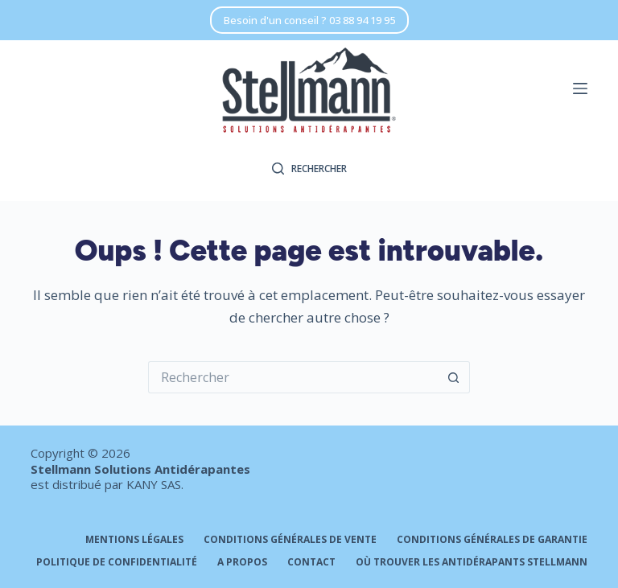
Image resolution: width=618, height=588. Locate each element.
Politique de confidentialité (116, 562)
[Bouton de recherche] (454, 377)
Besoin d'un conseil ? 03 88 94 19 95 (309, 20)
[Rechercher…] (293, 377)
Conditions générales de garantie (492, 539)
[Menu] (580, 88)
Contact (311, 562)
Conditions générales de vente (290, 539)
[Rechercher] (309, 169)
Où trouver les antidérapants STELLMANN (471, 562)
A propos (242, 562)
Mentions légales (134, 539)
